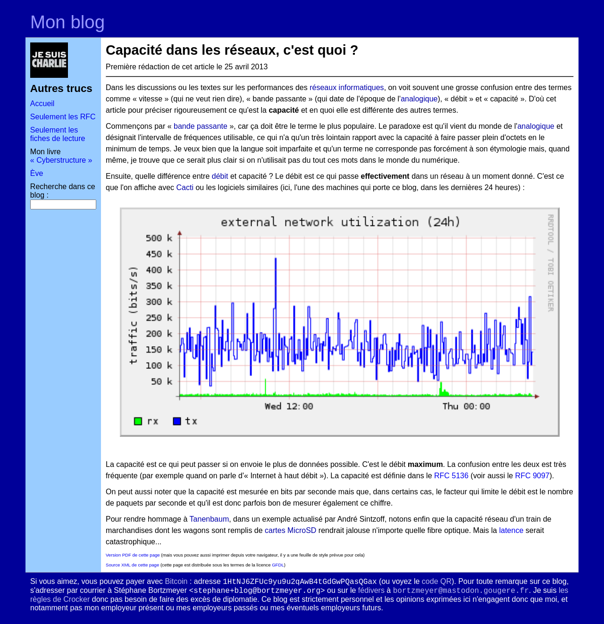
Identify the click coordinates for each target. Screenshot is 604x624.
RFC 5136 (451, 476)
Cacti (184, 187)
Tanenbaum (209, 519)
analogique (419, 99)
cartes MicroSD (290, 530)
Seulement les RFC (63, 117)
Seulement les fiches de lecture (57, 134)
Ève (36, 173)
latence (511, 530)
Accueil (42, 104)
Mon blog (67, 22)
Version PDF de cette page (133, 554)
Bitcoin (176, 581)
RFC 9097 (532, 476)
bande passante (200, 126)
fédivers (371, 590)
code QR (437, 581)
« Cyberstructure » (61, 160)
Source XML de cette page (132, 564)
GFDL (278, 564)
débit (220, 176)
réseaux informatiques (347, 87)
